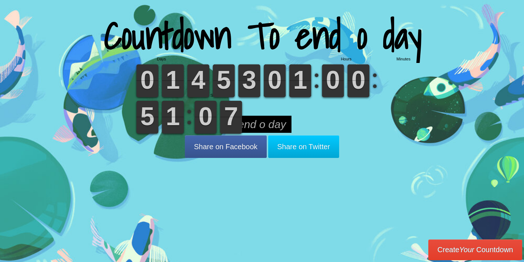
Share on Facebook (226, 147)
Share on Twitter (303, 147)
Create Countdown (475, 250)
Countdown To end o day (262, 36)
